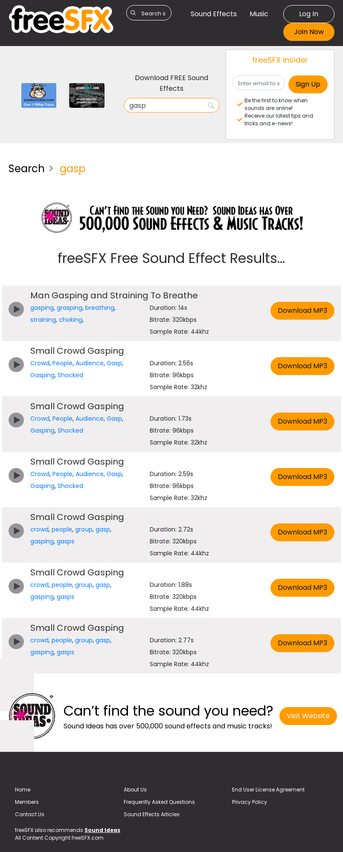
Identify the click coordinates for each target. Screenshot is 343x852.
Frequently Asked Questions (159, 802)
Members (27, 802)
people (62, 529)
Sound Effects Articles (152, 814)
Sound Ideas (102, 830)
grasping (69, 307)
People (62, 363)
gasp (103, 529)
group (84, 529)
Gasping (42, 375)
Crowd (39, 363)
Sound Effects (214, 14)
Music (259, 14)
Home (22, 789)
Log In (308, 14)
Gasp (114, 363)
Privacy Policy (249, 802)
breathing (99, 307)
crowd (39, 529)
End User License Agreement (268, 789)
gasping (42, 307)
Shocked (70, 375)
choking (70, 319)
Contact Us (29, 814)
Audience (90, 363)
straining (43, 319)
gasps (65, 541)
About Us (135, 789)
